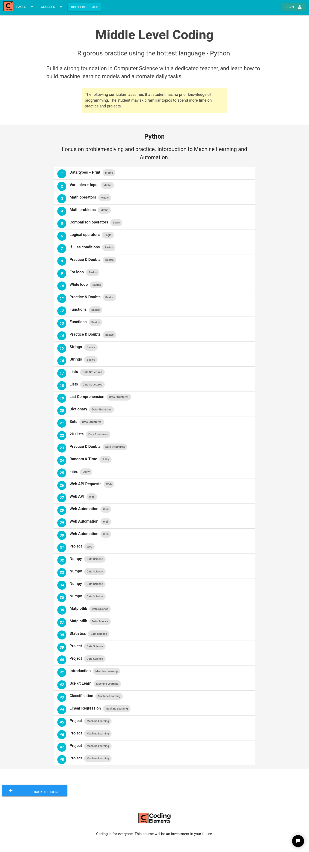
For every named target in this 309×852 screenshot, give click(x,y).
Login (293, 7)
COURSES (52, 7)
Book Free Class (84, 7)
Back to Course (34, 790)
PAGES (25, 7)
